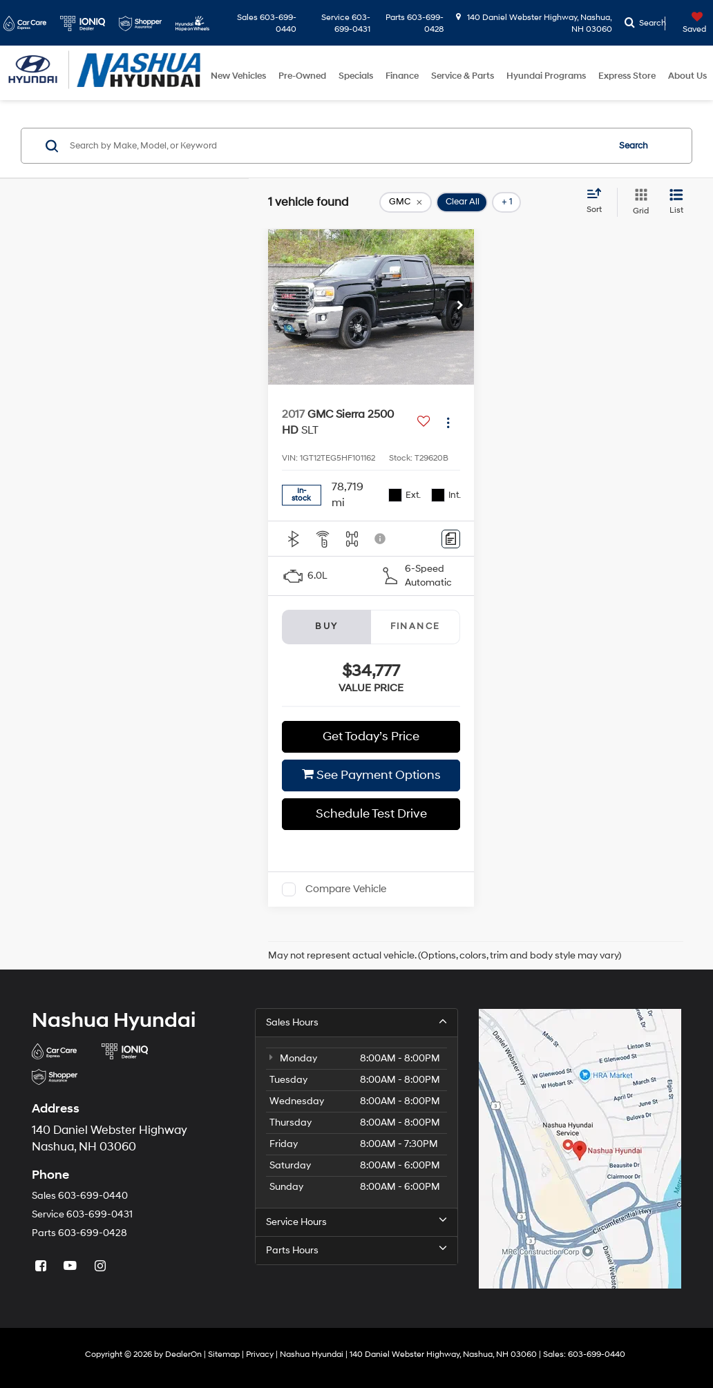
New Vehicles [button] (238, 75)
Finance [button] (402, 75)
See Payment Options (371, 775)
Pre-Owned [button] (302, 75)
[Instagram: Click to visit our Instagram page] (101, 1266)
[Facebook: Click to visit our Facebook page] (42, 1266)
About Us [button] (687, 75)
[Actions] (448, 422)
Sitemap (224, 1354)
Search (633, 145)
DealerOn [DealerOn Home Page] (183, 1354)
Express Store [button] (627, 75)
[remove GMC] (405, 202)
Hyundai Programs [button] (546, 75)
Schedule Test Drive (371, 814)
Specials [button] (356, 75)
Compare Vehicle (345, 889)
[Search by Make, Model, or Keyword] (336, 145)
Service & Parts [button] (462, 75)
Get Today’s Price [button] (371, 736)
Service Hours (356, 1221)
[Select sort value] (598, 201)
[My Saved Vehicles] (687, 23)
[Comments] (450, 539)
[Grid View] (638, 202)
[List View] (676, 202)
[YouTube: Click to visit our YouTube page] (72, 1266)
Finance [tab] (415, 626)
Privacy (260, 1354)
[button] (460, 306)
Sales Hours (356, 1022)
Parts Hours (356, 1250)
